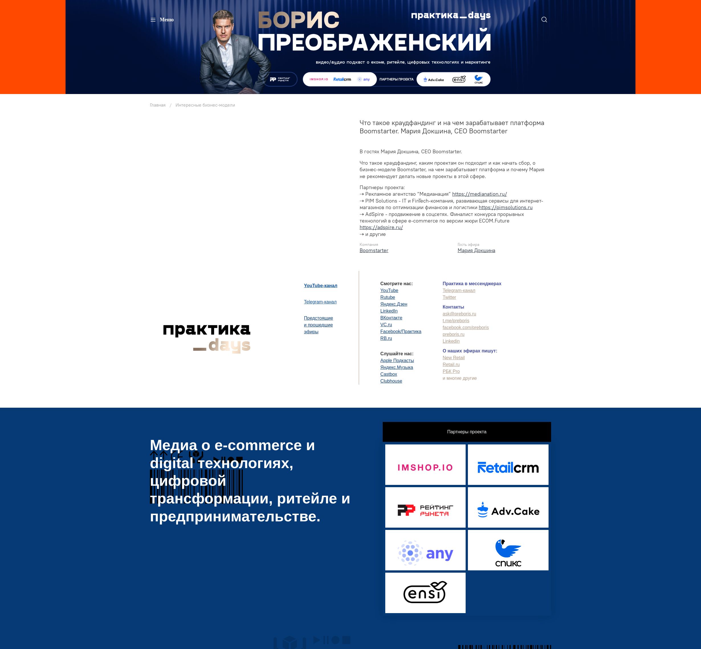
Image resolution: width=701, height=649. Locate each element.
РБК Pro (451, 371)
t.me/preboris (456, 320)
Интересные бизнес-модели (205, 105)
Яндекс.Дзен (393, 304)
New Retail (454, 357)
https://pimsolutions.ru (506, 207)
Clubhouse (391, 381)
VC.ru (386, 324)
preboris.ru (453, 334)
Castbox (388, 374)
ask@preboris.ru (459, 313)
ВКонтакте (391, 317)
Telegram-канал (320, 301)
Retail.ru (451, 364)
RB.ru (386, 338)
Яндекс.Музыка (396, 367)
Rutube (387, 297)
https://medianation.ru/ (479, 194)
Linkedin (451, 341)
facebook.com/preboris (466, 327)
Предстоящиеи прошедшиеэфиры (318, 325)
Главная (158, 105)
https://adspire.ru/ (381, 227)
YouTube (389, 290)
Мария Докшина (476, 250)
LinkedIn (389, 311)
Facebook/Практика (400, 331)
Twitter (449, 297)
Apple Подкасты (397, 360)
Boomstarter (374, 250)
